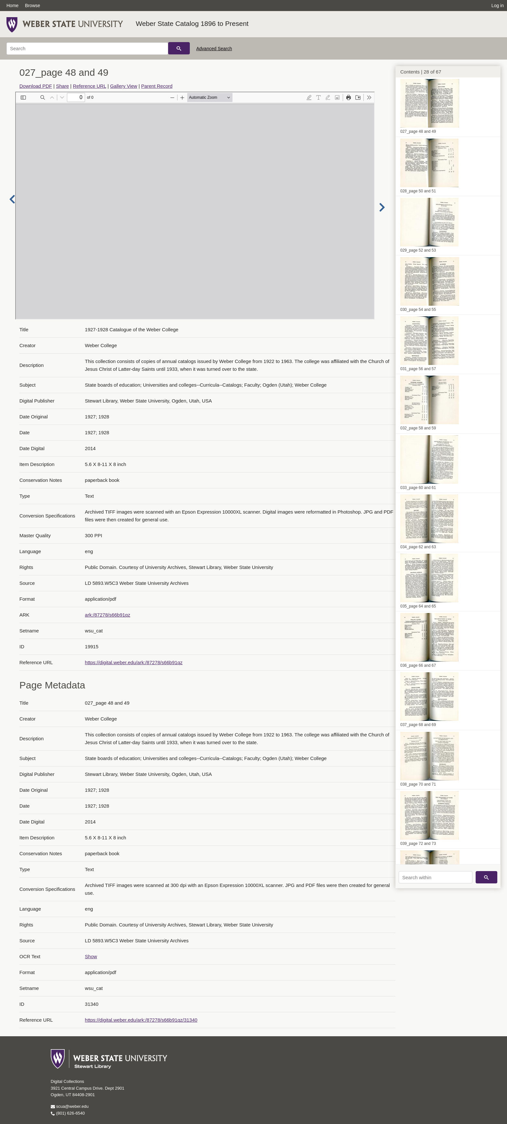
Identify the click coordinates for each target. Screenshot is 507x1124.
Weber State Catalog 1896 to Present (192, 23)
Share (62, 86)
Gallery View (123, 86)
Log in (497, 5)
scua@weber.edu (70, 1106)
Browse (32, 5)
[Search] (87, 48)
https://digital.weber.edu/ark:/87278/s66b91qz (134, 662)
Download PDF (35, 86)
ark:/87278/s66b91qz (107, 615)
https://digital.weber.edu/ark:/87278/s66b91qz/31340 (141, 1020)
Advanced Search (214, 48)
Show (91, 956)
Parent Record (157, 86)
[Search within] (435, 877)
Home (12, 5)
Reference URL (89, 86)
